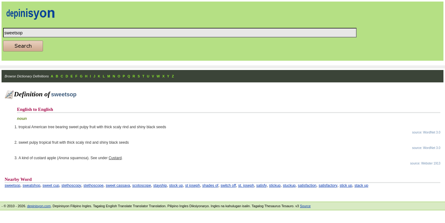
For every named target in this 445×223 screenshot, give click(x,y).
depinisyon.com (39, 206)
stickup (275, 185)
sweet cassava (118, 185)
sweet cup (51, 185)
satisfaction (307, 185)
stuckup (289, 185)
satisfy (261, 185)
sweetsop (12, 185)
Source (305, 206)
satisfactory (328, 185)
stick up (346, 185)
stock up (176, 185)
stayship (160, 185)
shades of (210, 185)
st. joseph (246, 185)
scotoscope (141, 185)
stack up (361, 185)
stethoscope (93, 185)
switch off (228, 185)
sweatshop (31, 185)
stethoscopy (71, 185)
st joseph (192, 185)
